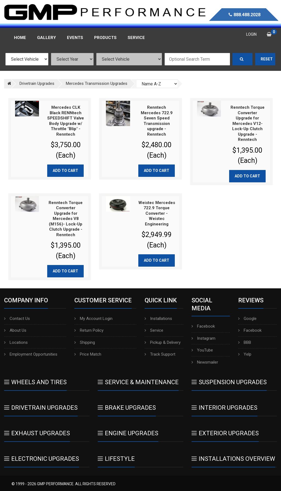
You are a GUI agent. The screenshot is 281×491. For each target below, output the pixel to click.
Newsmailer (205, 362)
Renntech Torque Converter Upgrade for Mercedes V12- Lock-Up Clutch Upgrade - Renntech (248, 123)
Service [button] (136, 37)
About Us (15, 330)
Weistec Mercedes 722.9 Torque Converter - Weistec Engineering (156, 213)
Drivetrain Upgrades (41, 407)
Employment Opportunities (30, 354)
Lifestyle (116, 458)
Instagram (203, 338)
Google (247, 318)
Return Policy (88, 330)
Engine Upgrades (128, 433)
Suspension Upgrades (229, 382)
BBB (244, 342)
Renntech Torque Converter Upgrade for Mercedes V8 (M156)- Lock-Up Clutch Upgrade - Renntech (66, 218)
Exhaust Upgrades (37, 433)
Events (75, 37)
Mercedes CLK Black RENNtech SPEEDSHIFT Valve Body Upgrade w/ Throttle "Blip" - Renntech (65, 121)
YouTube (202, 350)
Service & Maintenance (138, 382)
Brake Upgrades (127, 407)
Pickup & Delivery (163, 342)
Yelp (244, 354)
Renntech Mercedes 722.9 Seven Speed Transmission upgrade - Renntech (157, 121)
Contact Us (17, 318)
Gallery (46, 37)
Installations (158, 318)
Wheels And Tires (35, 382)
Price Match (87, 354)
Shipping (84, 342)
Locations (16, 342)
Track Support (160, 354)
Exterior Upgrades (225, 433)
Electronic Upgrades (41, 458)
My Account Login (93, 318)
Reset (267, 59)
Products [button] (105, 37)
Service (154, 330)
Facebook (203, 326)
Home (20, 37)
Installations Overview (233, 458)
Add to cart (65, 170)
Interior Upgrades (224, 407)
